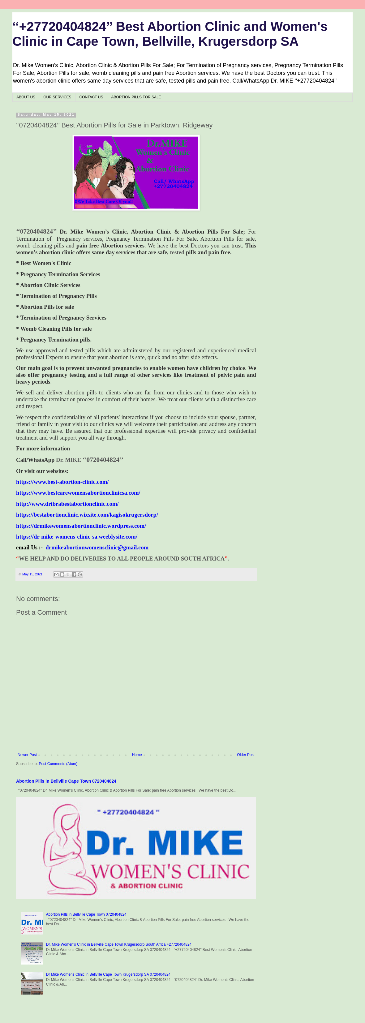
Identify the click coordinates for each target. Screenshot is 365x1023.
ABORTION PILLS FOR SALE (136, 97)
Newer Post (27, 755)
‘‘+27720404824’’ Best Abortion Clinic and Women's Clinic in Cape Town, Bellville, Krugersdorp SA (170, 34)
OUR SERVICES (57, 97)
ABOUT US (25, 97)
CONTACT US (91, 97)
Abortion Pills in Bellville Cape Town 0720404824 (66, 781)
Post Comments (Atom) (58, 764)
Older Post (246, 755)
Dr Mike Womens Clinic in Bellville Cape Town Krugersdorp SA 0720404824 (108, 974)
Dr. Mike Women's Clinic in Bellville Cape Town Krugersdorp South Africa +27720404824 (118, 944)
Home (137, 755)
